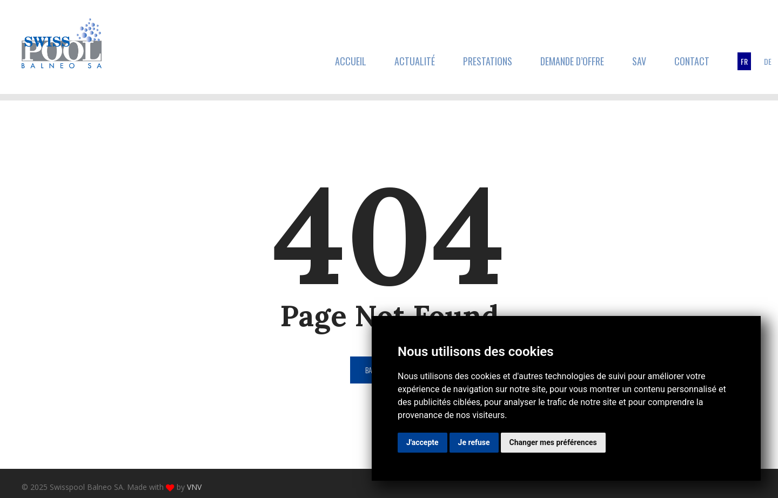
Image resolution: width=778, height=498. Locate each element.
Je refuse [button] (474, 442)
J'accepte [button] (422, 442)
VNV (194, 487)
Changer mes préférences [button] (553, 442)
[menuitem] (744, 61)
